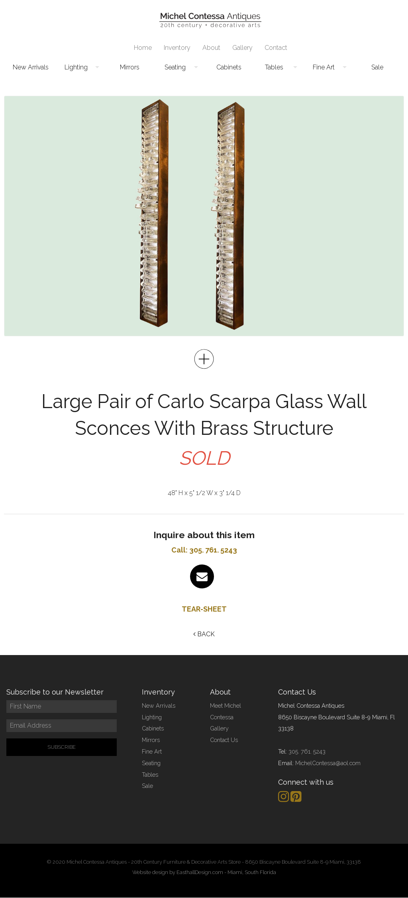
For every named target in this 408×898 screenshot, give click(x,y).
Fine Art (324, 67)
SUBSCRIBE (61, 747)
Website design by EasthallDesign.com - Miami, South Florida (204, 872)
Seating (175, 67)
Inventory (177, 47)
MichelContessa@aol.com (328, 763)
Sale (377, 67)
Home (143, 47)
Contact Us (224, 739)
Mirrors (129, 67)
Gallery (242, 47)
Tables (274, 67)
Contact (276, 47)
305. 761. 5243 (307, 751)
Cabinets (228, 67)
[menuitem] (143, 48)
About (211, 47)
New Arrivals (31, 67)
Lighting (76, 67)
